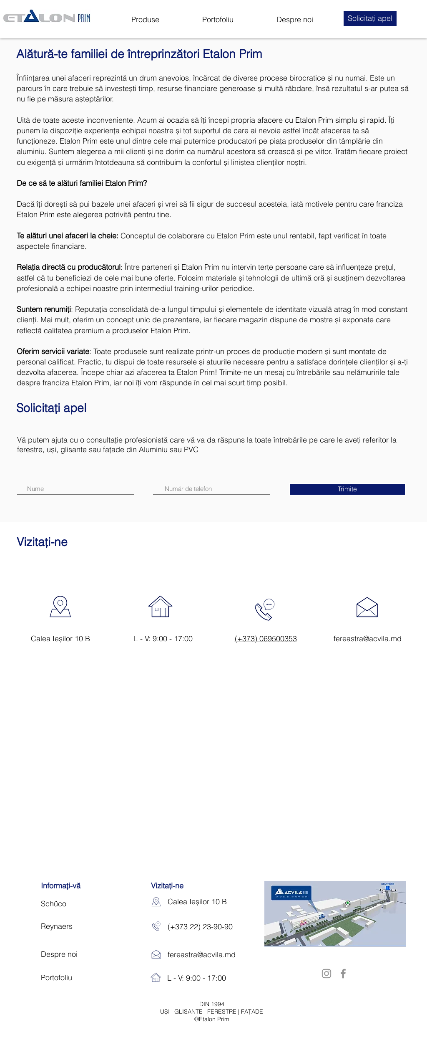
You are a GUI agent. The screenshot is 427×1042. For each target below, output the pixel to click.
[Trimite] (347, 489)
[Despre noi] (74, 954)
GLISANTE (189, 1011)
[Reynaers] (74, 926)
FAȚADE (252, 1011)
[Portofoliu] (77, 978)
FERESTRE (222, 1011)
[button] (370, 18)
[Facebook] (343, 973)
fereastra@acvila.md (368, 638)
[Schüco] (74, 904)
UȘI (165, 1011)
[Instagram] (326, 973)
